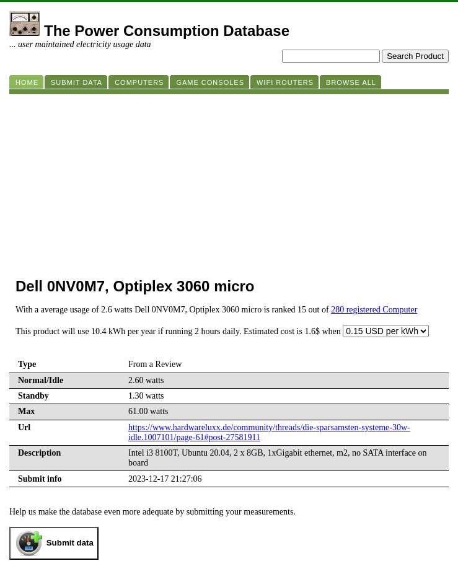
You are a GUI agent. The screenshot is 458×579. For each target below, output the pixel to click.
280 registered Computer (374, 309)
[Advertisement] (229, 181)
